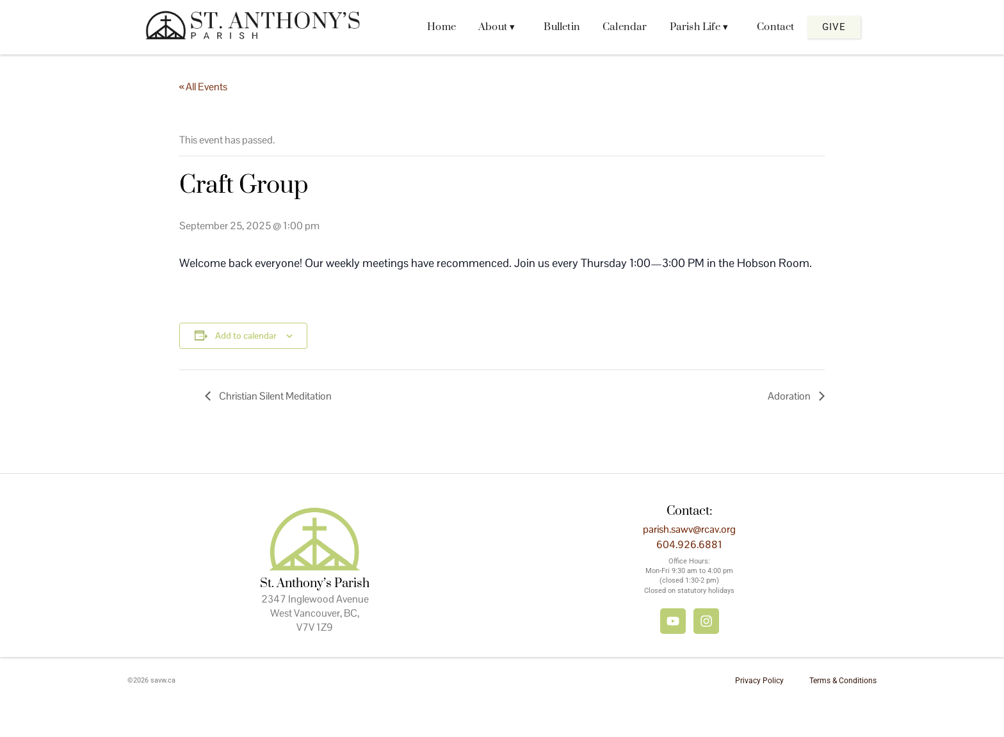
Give (834, 27)
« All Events (203, 86)
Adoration (790, 396)
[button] (500, 27)
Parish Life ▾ (699, 26)
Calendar (625, 26)
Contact (775, 26)
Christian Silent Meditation (274, 396)
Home (441, 26)
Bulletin (562, 26)
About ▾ (496, 26)
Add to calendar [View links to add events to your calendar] (246, 335)
